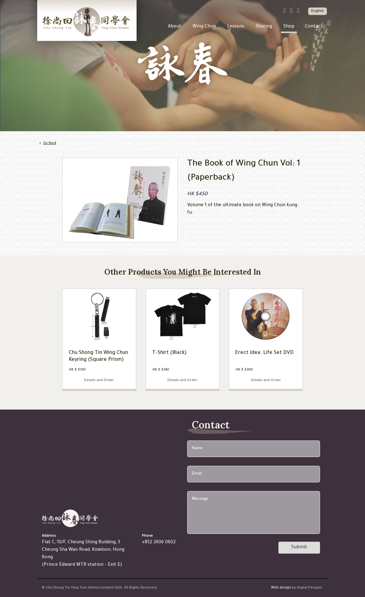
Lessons (235, 26)
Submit (299, 547)
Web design (281, 588)
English (317, 11)
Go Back (49, 143)
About (174, 26)
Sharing (264, 26)
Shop (288, 26)
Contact (314, 26)
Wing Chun (204, 26)
